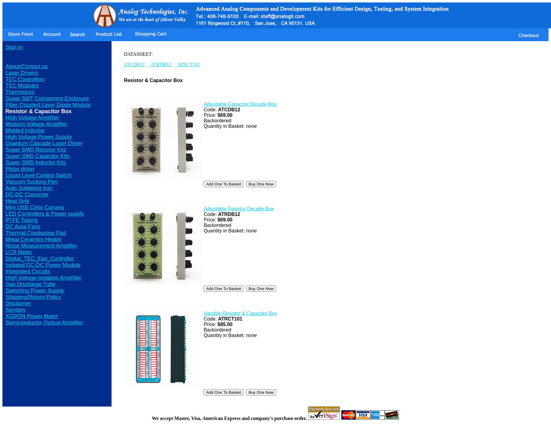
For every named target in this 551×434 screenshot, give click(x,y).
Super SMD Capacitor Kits (37, 156)
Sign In (14, 47)
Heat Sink (17, 201)
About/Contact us (26, 66)
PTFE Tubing (21, 220)
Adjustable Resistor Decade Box (238, 208)
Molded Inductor (25, 130)
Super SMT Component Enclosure (47, 98)
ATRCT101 (188, 64)
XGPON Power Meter (31, 316)
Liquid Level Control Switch (38, 175)
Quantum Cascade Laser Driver (44, 143)
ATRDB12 (161, 64)
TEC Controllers (24, 79)
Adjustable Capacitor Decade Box (240, 104)
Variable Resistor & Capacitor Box (240, 313)
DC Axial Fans (22, 227)
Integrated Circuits (27, 271)
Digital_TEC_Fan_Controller (39, 259)
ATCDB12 (134, 64)
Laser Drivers (21, 73)
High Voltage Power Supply (38, 137)
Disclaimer (18, 303)
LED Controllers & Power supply (44, 214)
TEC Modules (22, 86)
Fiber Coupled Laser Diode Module (48, 105)
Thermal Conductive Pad (35, 233)
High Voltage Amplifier (32, 118)
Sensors (15, 310)
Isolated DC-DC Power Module (42, 265)
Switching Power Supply (34, 291)
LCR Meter (18, 252)
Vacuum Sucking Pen (31, 182)
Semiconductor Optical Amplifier (44, 323)
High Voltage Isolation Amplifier (43, 278)
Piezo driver (19, 169)
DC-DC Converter (27, 195)
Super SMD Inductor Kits (35, 163)
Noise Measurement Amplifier (41, 246)
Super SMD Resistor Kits (35, 150)
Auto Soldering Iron (28, 188)
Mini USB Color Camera (34, 207)
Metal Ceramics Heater (33, 239)
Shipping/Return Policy (33, 297)
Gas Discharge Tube (30, 284)
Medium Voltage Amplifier (36, 124)
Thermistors (19, 92)
